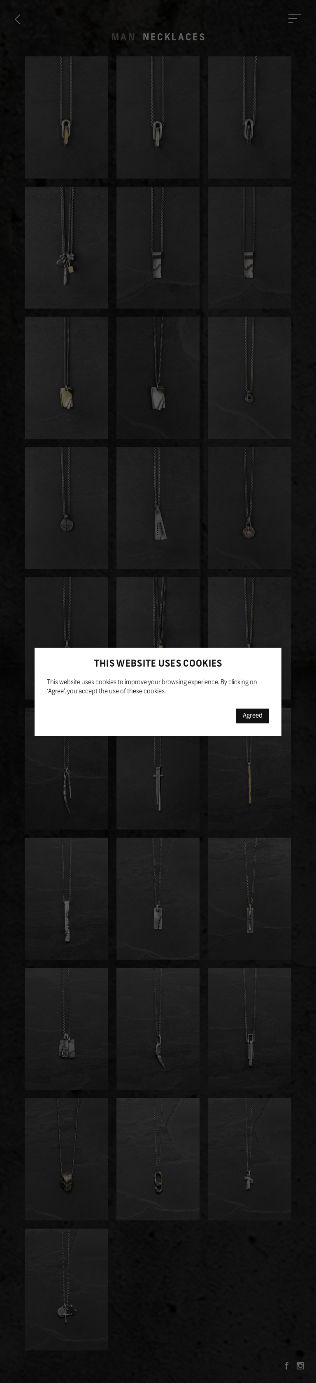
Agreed (253, 716)
